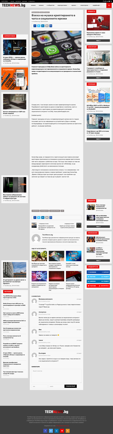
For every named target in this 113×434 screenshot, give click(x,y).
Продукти (91, 200)
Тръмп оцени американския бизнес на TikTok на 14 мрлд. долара (73, 286)
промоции (91, 84)
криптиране (36, 210)
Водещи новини (35, 12)
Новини (41, 12)
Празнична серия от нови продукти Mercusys (96, 33)
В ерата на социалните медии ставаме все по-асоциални (39, 285)
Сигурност (47, 12)
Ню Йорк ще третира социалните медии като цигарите (39, 265)
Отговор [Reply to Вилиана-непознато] (79, 299)
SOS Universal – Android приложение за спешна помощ (103, 239)
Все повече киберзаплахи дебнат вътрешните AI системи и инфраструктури (14, 196)
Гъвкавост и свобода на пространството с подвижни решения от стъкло (97, 70)
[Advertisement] (56, 88)
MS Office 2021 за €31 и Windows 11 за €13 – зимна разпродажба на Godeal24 (98, 107)
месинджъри (44, 210)
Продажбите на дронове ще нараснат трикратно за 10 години (46, 227)
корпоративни (62, 5)
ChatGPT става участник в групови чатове (72, 265)
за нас (12, 1)
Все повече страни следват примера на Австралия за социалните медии (55, 266)
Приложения (92, 233)
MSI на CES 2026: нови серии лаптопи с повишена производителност (102, 218)
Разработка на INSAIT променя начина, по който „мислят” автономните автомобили (12, 345)
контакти (18, 1)
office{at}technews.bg (62, 426)
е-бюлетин (31, 1)
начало (33, 5)
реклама (24, 1)
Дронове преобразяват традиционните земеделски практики (12, 364)
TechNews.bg (36, 21)
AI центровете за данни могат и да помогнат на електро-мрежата (14, 281)
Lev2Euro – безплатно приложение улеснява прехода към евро (102, 251)
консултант (92, 47)
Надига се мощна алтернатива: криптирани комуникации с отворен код (56, 287)
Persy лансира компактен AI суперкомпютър (101, 206)
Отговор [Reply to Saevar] (79, 340)
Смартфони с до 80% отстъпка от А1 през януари (98, 132)
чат (62, 210)
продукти (91, 11)
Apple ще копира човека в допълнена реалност (67, 226)
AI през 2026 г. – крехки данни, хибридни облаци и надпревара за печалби (14, 59)
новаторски (84, 5)
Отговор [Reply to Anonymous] (79, 312)
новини (41, 5)
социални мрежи (54, 210)
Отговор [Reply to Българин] (79, 353)
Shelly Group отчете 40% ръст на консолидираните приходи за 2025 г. (14, 305)
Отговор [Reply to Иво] (79, 329)
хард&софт (96, 5)
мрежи (74, 5)
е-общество (50, 5)
